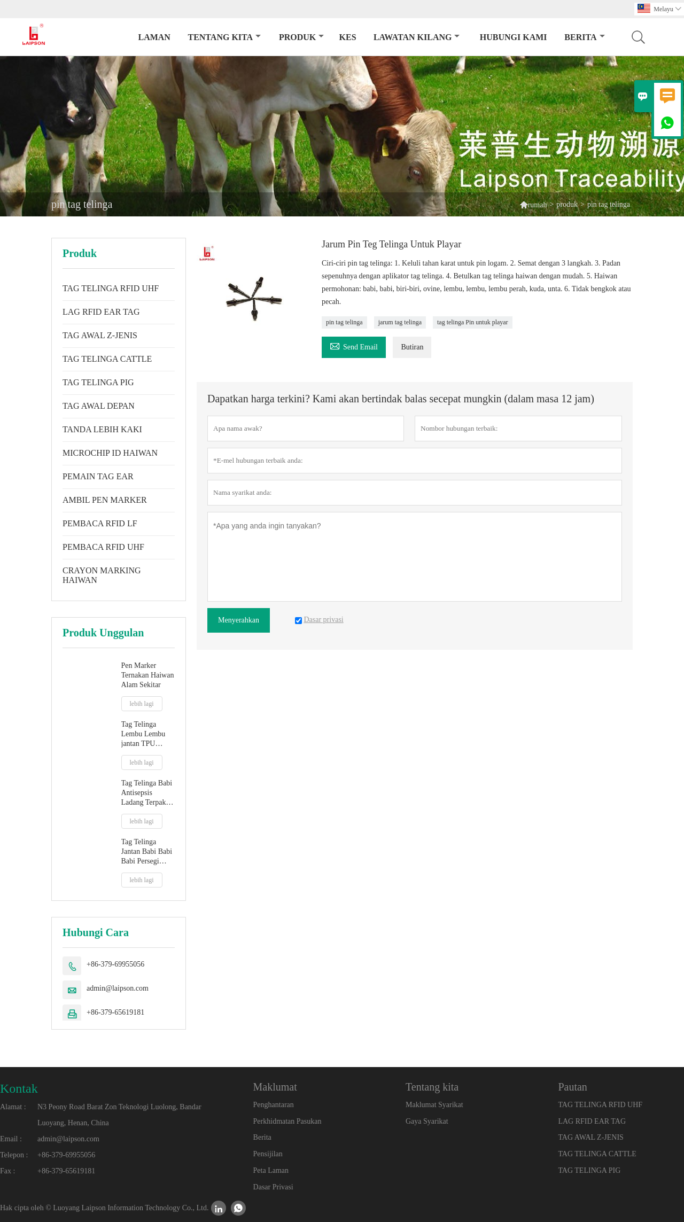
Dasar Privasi (273, 1187)
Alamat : (13, 1107)
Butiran (412, 347)
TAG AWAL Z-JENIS (100, 335)
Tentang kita (224, 37)
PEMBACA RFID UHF (103, 546)
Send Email (354, 345)
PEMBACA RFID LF (100, 523)
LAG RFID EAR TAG (101, 311)
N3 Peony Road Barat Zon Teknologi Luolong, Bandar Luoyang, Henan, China (119, 1115)
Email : (11, 1139)
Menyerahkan (238, 620)
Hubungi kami (513, 37)
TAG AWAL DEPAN (99, 405)
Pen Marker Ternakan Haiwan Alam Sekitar (147, 675)
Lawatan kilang (417, 37)
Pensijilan (268, 1154)
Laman (154, 37)
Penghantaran (273, 1105)
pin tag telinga (344, 322)
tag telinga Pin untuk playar (472, 322)
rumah (537, 205)
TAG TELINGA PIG (98, 382)
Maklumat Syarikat (434, 1105)
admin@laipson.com (118, 988)
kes (347, 37)
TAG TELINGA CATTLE (107, 358)
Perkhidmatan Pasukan (287, 1121)
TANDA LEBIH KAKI (102, 429)
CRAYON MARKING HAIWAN (102, 575)
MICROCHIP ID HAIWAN (110, 452)
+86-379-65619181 (115, 1012)
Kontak (19, 1088)
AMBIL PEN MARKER (105, 499)
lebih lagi (142, 703)
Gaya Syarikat (427, 1121)
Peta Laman (271, 1170)
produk (301, 37)
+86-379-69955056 (115, 964)
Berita (584, 37)
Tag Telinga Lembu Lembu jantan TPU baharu (143, 734)
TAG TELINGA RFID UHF (111, 288)
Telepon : (14, 1155)
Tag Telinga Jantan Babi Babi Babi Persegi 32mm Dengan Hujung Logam (147, 852)
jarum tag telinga (400, 322)
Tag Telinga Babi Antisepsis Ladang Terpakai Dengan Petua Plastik (147, 793)
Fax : (7, 1171)
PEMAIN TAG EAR (98, 476)
